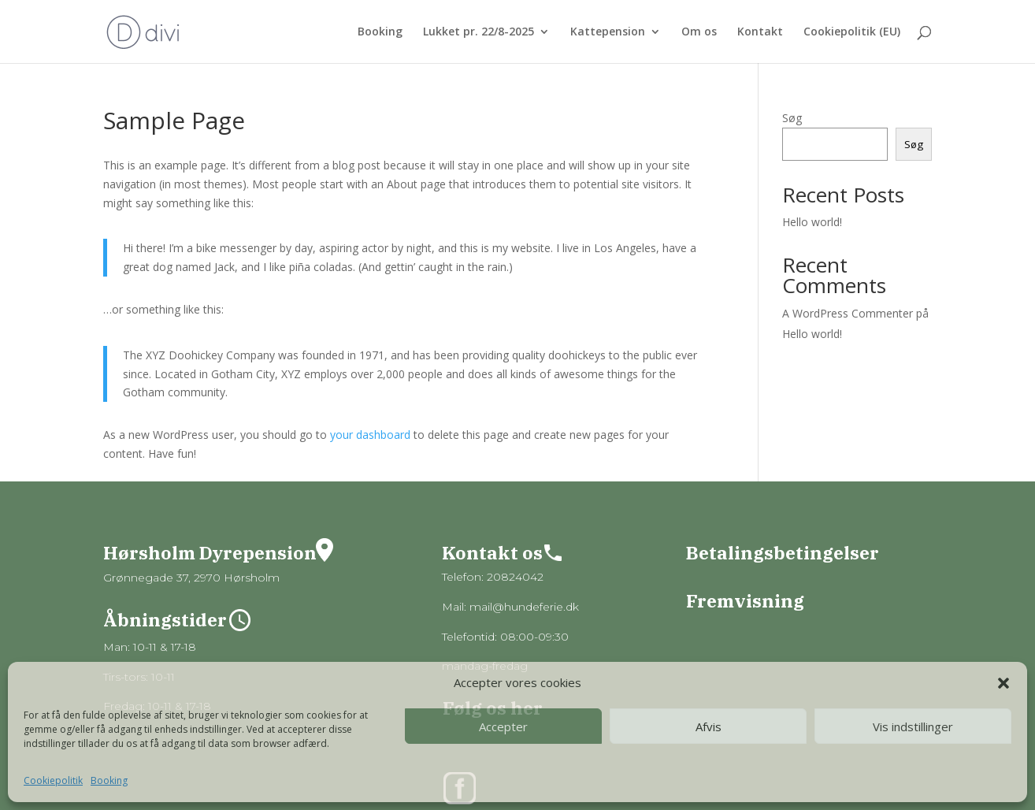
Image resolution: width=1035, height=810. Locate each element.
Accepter (503, 726)
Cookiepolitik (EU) (851, 32)
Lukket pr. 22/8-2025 (478, 32)
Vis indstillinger (913, 726)
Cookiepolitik (53, 780)
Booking (109, 780)
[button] (1003, 683)
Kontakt (760, 32)
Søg (792, 117)
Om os (699, 32)
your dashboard (370, 434)
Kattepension (607, 32)
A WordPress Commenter (847, 313)
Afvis (709, 726)
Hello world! (812, 221)
